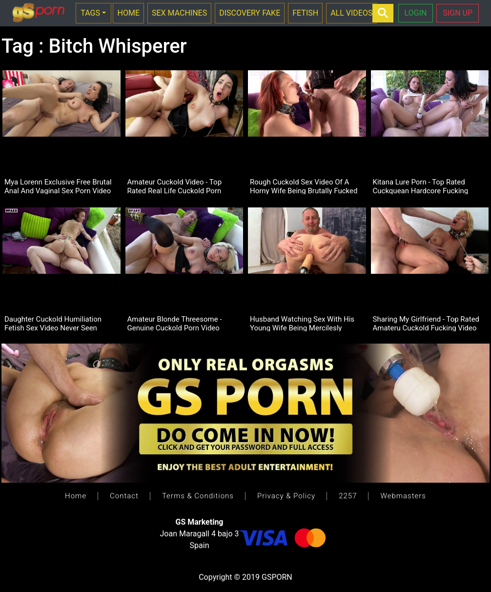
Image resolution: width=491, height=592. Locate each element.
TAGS (90, 13)
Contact (124, 495)
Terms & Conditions (198, 495)
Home (75, 495)
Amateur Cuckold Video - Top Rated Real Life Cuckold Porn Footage (174, 186)
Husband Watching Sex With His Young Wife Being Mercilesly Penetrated (302, 323)
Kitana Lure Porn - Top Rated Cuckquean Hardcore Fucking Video (421, 186)
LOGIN (416, 13)
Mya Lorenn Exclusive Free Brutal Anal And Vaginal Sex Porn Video (58, 186)
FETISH (305, 13)
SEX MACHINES (179, 13)
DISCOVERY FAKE (249, 13)
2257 (348, 495)
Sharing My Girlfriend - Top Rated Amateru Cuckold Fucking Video (426, 323)
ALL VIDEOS (351, 13)
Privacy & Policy (286, 495)
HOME (128, 13)
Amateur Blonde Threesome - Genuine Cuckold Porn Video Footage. (174, 323)
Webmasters (403, 495)
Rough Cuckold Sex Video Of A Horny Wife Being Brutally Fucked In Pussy (303, 186)
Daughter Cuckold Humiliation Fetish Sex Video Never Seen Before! (53, 323)
